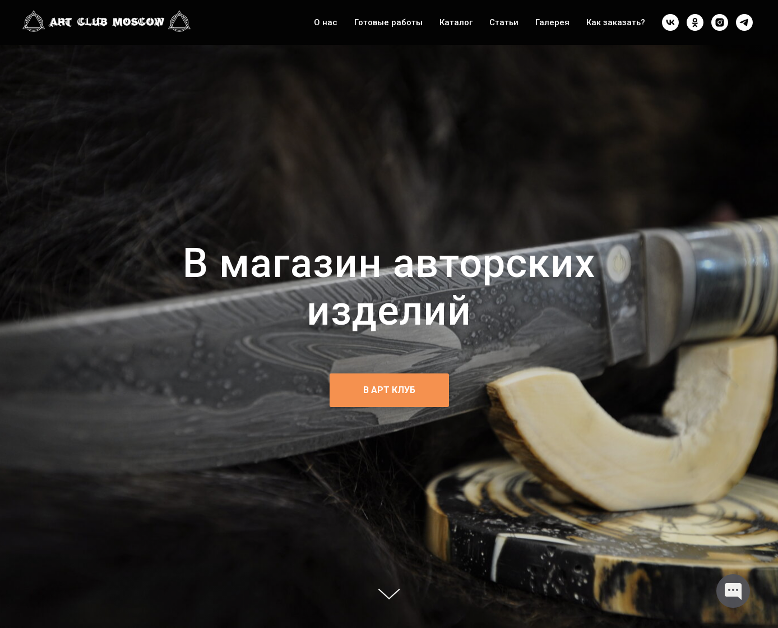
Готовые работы (388, 22)
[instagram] (719, 22)
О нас (325, 22)
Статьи (503, 22)
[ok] (695, 22)
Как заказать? (615, 22)
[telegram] (744, 22)
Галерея (552, 22)
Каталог (456, 22)
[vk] (670, 22)
